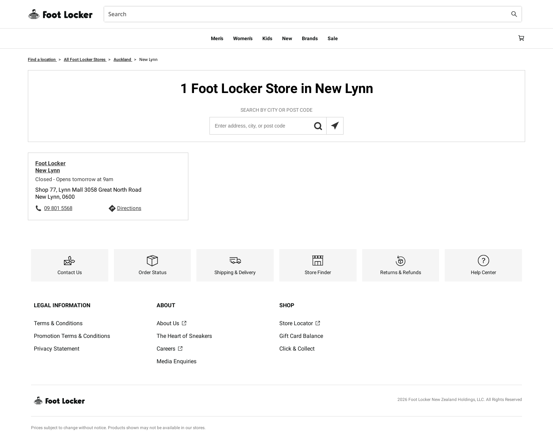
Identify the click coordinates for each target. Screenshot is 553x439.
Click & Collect (297, 348)
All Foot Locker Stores (85, 59)
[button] (317, 125)
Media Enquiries (176, 361)
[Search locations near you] (334, 125)
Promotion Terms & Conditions (72, 336)
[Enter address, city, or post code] (276, 126)
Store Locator (299, 323)
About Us (171, 323)
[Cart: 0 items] (519, 38)
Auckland (123, 59)
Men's (217, 38)
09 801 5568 (58, 208)
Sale (333, 38)
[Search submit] (514, 14)
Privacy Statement (56, 348)
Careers (169, 348)
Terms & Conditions (58, 323)
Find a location (42, 59)
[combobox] (313, 14)
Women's (243, 38)
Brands (310, 38)
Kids (267, 38)
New (287, 38)
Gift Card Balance (301, 336)
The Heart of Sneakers (184, 336)
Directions (129, 208)
